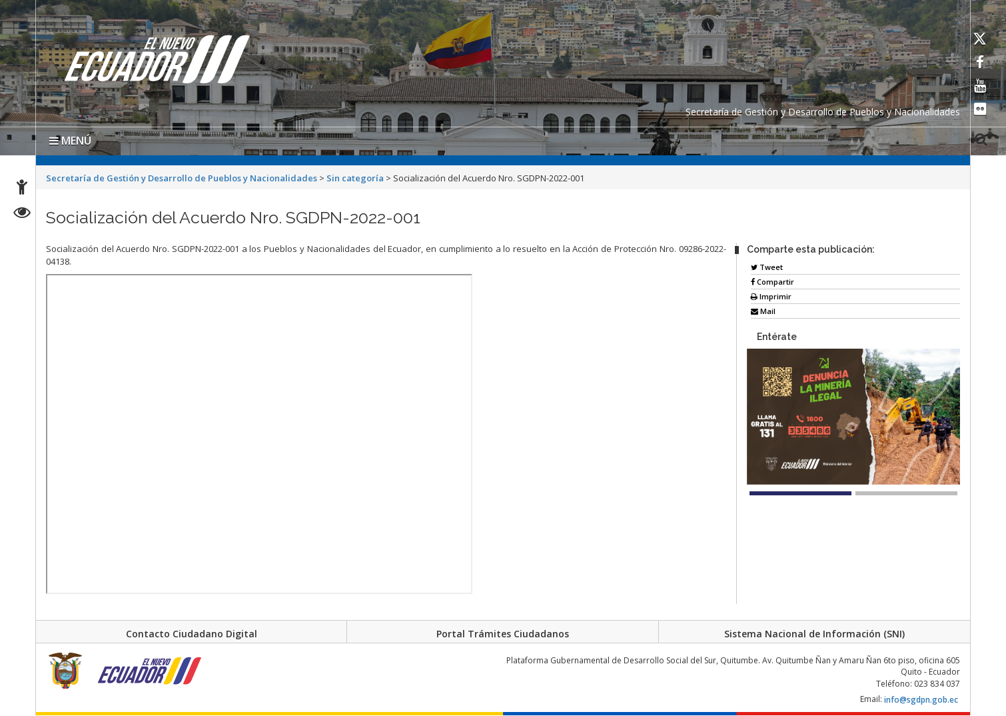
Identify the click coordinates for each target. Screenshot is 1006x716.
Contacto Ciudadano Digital (191, 633)
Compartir (772, 282)
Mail (763, 311)
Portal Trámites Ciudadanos (502, 633)
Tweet (767, 267)
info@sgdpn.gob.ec (921, 703)
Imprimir (771, 296)
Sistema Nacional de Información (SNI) (814, 633)
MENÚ (70, 140)
